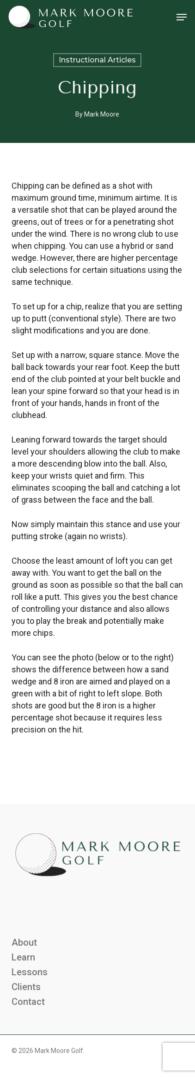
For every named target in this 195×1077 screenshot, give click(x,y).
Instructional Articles (97, 59)
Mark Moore (101, 114)
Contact (28, 1001)
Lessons (30, 972)
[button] (182, 17)
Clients (26, 986)
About (24, 942)
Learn (23, 957)
